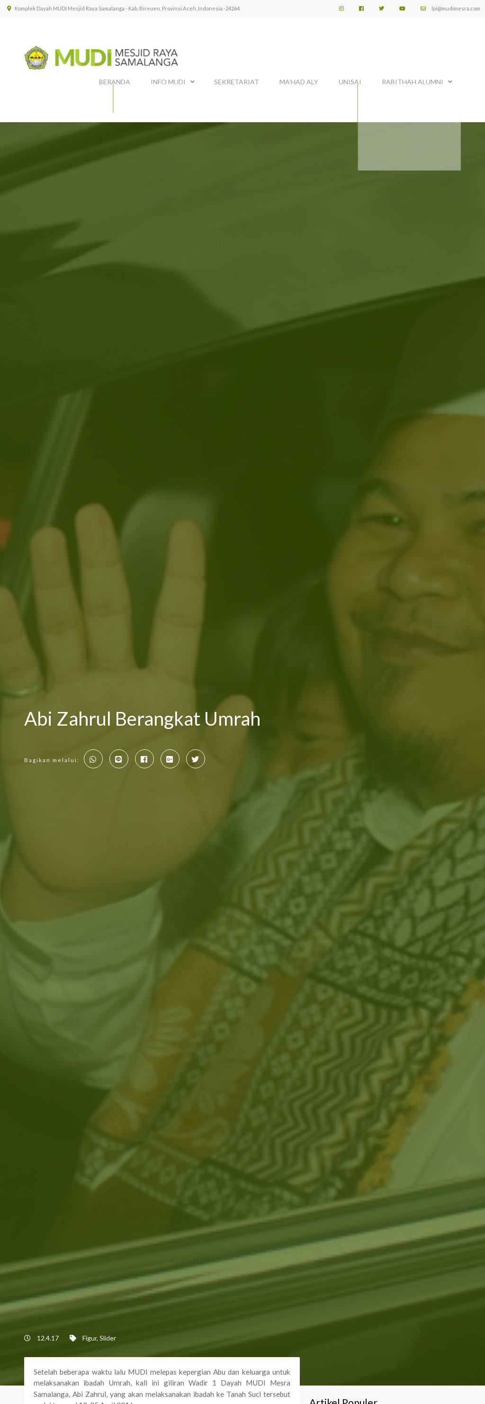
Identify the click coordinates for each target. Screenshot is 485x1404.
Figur (89, 1333)
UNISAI (350, 79)
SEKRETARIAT (236, 79)
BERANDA (114, 79)
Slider (107, 1333)
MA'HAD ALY (298, 79)
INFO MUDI (168, 79)
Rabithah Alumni (412, 79)
